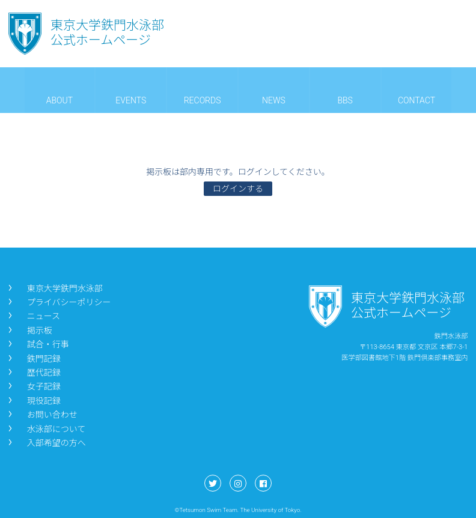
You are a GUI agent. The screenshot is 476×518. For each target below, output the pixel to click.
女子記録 (33, 386)
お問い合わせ (42, 414)
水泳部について (46, 429)
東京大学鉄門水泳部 (54, 288)
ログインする (238, 188)
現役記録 (33, 401)
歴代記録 (33, 372)
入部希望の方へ (46, 443)
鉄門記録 (33, 359)
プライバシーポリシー (58, 302)
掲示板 (29, 330)
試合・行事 (37, 344)
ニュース (33, 316)
